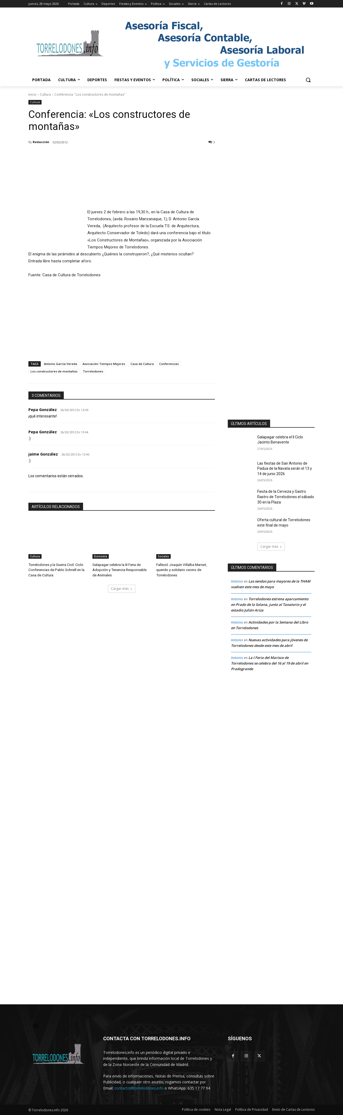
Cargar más (121, 588)
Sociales (163, 556)
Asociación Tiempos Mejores (104, 364)
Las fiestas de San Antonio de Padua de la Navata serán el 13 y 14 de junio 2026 (284, 468)
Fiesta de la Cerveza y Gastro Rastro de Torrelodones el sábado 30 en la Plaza (285, 496)
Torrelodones (93, 371)
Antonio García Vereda (60, 364)
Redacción (41, 142)
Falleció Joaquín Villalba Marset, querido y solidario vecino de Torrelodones (181, 569)
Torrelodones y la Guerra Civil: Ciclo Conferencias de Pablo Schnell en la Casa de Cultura (56, 569)
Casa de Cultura (142, 364)
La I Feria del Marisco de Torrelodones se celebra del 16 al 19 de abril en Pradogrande (269, 663)
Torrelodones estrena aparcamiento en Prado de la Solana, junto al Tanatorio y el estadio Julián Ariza (269, 604)
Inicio (32, 94)
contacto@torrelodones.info (138, 1088)
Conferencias (169, 364)
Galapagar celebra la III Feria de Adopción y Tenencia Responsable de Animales (119, 569)
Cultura (45, 94)
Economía (100, 556)
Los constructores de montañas (54, 371)
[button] (308, 79)
